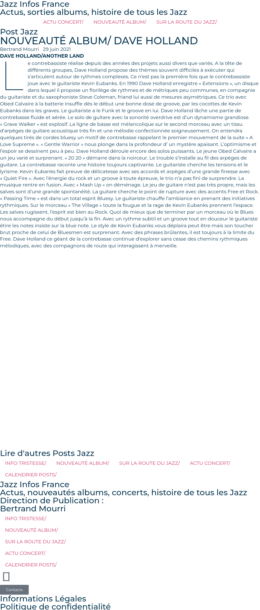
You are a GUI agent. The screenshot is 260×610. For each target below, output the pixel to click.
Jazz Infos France (34, 484)
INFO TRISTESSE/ (25, 463)
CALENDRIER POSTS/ (31, 475)
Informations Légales (43, 598)
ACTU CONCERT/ (63, 22)
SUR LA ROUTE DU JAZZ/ (186, 22)
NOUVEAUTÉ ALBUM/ (119, 22)
